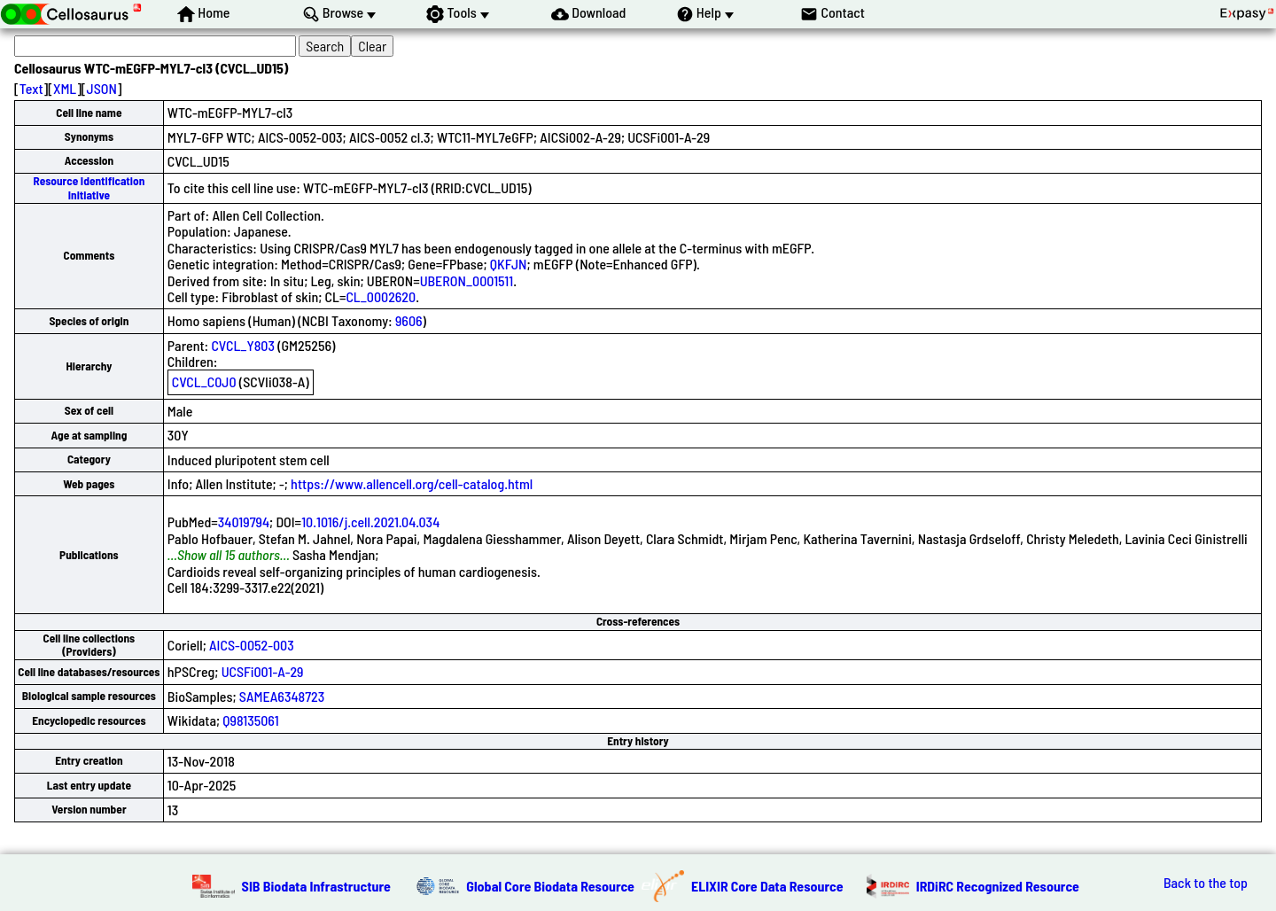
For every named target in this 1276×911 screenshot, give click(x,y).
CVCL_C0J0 (204, 381)
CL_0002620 (381, 296)
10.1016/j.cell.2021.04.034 (370, 521)
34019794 (243, 521)
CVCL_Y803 (242, 345)
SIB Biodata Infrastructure (316, 885)
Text (31, 88)
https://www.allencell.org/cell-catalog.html (412, 483)
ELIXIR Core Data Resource (767, 885)
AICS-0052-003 (251, 644)
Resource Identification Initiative (89, 187)
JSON (102, 88)
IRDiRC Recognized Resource (997, 885)
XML (64, 88)
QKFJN (508, 263)
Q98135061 (250, 720)
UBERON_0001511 (467, 280)
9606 (409, 320)
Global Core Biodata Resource (550, 885)
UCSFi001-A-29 (263, 671)
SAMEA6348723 (281, 696)
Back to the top (1205, 883)
